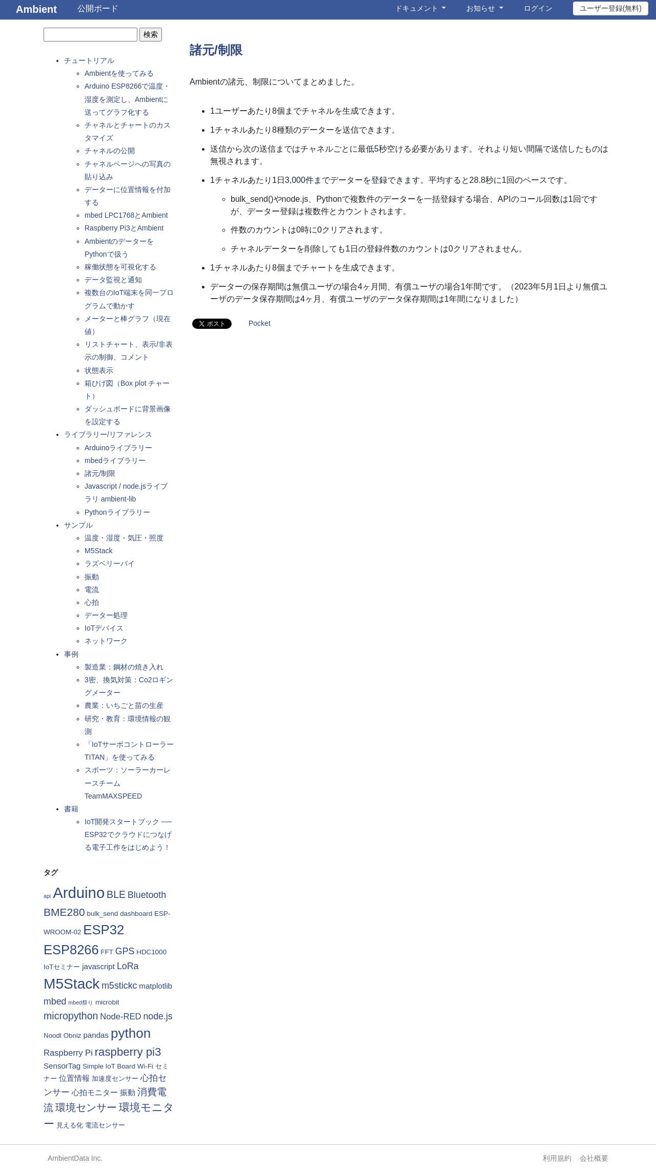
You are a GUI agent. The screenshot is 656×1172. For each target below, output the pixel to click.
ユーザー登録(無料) (611, 8)
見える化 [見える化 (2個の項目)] (69, 1125)
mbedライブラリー (115, 460)
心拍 (92, 602)
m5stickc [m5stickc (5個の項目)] (119, 985)
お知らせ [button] (481, 8)
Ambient (36, 9)
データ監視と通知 (113, 280)
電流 (92, 589)
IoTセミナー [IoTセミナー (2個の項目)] (62, 967)
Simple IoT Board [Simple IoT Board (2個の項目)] (109, 1066)
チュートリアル (89, 60)
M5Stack (98, 551)
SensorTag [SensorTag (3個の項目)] (62, 1065)
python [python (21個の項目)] (131, 1033)
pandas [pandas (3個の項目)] (96, 1035)
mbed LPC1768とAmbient (126, 215)
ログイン (538, 8)
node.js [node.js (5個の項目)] (157, 1016)
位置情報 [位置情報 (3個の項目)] (74, 1078)
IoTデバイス (104, 628)
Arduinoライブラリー (118, 448)
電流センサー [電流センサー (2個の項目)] (105, 1125)
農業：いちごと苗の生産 (124, 705)
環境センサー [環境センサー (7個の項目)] (86, 1107)
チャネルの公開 (110, 150)
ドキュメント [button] (417, 8)
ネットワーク (106, 641)
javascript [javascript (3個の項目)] (98, 966)
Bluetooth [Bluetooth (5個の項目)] (147, 895)
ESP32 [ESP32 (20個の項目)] (103, 930)
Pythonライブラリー (117, 512)
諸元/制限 (100, 473)
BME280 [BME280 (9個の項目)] (64, 912)
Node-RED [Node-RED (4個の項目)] (120, 1016)
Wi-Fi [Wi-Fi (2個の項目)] (145, 1066)
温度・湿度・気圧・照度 (124, 538)
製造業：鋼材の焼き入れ (124, 667)
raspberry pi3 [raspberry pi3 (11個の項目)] (128, 1051)
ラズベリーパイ (110, 563)
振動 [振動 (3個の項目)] (127, 1092)
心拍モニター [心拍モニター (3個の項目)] (95, 1092)
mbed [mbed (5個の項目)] (55, 1001)
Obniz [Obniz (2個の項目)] (72, 1035)
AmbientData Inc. (75, 1158)
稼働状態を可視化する (120, 267)
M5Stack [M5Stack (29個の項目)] (71, 984)
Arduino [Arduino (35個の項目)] (79, 892)
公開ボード (97, 8)
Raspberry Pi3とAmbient (124, 228)
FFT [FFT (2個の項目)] (107, 952)
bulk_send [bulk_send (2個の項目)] (102, 913)
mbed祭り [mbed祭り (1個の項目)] (80, 1002)
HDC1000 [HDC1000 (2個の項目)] (151, 952)
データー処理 (106, 615)
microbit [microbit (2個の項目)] (107, 1002)
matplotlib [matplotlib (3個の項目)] (155, 985)
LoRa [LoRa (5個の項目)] (127, 966)
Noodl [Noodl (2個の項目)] (52, 1035)
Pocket (260, 323)
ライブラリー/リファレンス (108, 434)
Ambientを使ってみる (119, 73)
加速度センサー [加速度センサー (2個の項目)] (115, 1078)
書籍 (71, 809)
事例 (71, 654)
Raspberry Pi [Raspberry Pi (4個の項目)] (68, 1053)
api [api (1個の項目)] (47, 896)
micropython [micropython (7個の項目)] (71, 1015)
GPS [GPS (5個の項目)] (125, 951)
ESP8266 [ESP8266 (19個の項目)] (71, 950)
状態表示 (99, 370)
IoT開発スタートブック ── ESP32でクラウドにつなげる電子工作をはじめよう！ (128, 834)
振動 (92, 577)
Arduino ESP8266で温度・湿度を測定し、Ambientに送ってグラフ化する (127, 99)
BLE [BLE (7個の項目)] (116, 894)
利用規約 (557, 1158)
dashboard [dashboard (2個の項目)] (136, 913)
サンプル (78, 525)
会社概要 (594, 1158)
